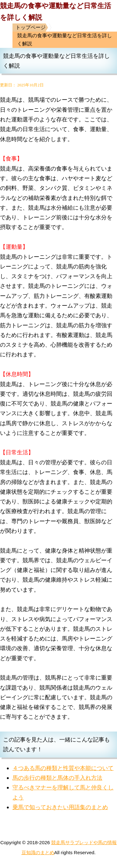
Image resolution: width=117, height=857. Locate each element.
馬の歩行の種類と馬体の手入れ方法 (57, 777)
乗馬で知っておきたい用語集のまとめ (60, 807)
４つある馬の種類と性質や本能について (63, 768)
